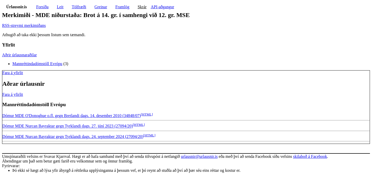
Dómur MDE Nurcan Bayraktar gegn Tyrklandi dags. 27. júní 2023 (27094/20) (67, 126)
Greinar (101, 7)
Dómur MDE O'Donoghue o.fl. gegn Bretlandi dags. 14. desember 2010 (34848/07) (71, 115)
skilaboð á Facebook (310, 156)
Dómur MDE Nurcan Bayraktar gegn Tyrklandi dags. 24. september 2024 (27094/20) (72, 136)
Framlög (122, 7)
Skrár (142, 7)
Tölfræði (79, 7)
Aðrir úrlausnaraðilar (19, 55)
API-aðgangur (162, 7)
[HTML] (147, 114)
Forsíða (42, 7)
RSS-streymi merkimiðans (24, 25)
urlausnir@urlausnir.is (199, 156)
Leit (60, 7)
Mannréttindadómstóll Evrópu (37, 63)
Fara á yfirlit (12, 73)
